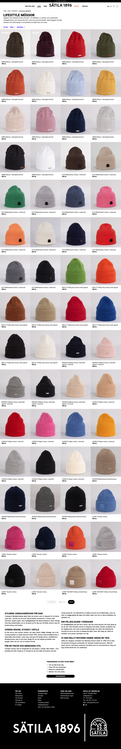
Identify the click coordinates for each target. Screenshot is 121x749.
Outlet (76, 6)
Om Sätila (18, 693)
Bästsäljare (30, 6)
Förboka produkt (43, 702)
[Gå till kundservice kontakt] (115, 743)
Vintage (85, 6)
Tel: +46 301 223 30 (90, 700)
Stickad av (18, 700)
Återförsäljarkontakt (67, 693)
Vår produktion (20, 702)
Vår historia (19, 698)
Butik (39, 698)
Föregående (51, 602)
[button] (12, 27)
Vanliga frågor (43, 693)
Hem (4, 11)
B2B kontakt (64, 698)
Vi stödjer (18, 705)
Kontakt (40, 696)
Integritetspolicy (43, 705)
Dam (39, 6)
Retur (39, 700)
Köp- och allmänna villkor (46, 707)
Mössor (14, 11)
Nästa (71, 602)
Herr (45, 6)
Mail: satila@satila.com (91, 702)
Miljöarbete (19, 696)
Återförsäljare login (66, 696)
